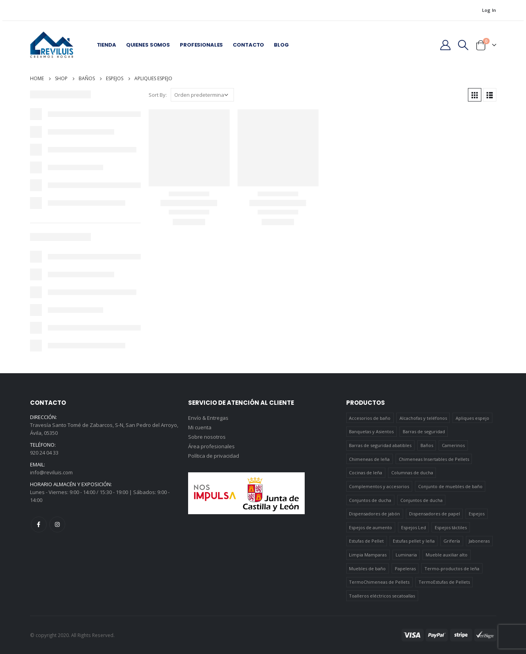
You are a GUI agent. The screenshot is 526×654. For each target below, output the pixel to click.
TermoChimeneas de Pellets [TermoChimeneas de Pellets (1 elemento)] (379, 582)
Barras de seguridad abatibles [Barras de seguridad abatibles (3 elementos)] (380, 445)
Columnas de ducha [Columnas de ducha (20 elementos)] (412, 472)
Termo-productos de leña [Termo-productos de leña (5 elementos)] (451, 568)
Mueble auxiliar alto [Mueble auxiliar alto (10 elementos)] (447, 555)
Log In (489, 10)
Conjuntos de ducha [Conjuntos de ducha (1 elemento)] (370, 500)
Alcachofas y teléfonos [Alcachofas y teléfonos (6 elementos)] (423, 418)
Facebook (39, 524)
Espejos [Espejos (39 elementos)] (477, 514)
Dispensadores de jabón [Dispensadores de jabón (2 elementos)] (374, 514)
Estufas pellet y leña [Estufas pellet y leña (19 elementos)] (414, 541)
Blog (281, 45)
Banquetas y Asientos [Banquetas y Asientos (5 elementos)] (371, 431)
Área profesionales (211, 446)
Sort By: (158, 94)
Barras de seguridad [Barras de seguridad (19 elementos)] (424, 431)
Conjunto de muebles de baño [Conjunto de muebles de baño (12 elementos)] (450, 486)
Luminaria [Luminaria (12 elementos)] (406, 555)
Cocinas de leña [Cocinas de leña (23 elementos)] (365, 472)
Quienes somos (148, 45)
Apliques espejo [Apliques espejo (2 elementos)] (472, 418)
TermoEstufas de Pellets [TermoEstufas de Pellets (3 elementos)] (444, 582)
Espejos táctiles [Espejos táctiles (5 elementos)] (451, 527)
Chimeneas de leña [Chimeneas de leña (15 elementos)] (369, 459)
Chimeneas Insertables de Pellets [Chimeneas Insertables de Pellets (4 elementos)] (434, 459)
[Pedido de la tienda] (202, 94)
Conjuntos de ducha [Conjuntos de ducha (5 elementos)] (421, 500)
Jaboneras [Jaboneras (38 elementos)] (479, 541)
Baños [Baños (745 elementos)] (426, 445)
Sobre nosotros (207, 436)
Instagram (57, 524)
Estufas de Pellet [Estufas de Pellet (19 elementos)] (366, 541)
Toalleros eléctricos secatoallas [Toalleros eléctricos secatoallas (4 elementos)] (382, 596)
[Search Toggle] (463, 45)
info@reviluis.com (51, 472)
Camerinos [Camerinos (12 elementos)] (453, 445)
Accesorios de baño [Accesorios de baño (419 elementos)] (369, 418)
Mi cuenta (199, 427)
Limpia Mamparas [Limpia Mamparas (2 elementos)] (367, 555)
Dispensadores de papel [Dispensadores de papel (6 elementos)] (434, 514)
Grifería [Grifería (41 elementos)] (451, 541)
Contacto (248, 45)
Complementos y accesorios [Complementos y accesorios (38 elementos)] (379, 486)
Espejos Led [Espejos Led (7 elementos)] (413, 527)
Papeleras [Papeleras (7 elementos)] (405, 568)
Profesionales (201, 45)
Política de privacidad (213, 455)
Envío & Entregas (208, 417)
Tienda (106, 45)
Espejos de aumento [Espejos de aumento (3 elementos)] (370, 527)
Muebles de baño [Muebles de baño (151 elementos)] (367, 568)
